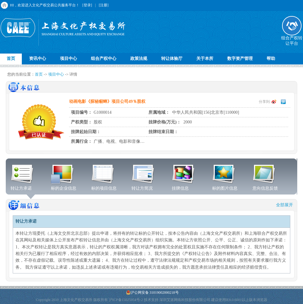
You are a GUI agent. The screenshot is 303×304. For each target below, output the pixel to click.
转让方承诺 (22, 186)
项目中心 (68, 58)
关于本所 (204, 58)
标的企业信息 (63, 186)
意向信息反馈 (265, 186)
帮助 (271, 58)
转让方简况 (143, 186)
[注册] (103, 5)
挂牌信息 (183, 186)
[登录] (87, 5)
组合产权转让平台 (291, 39)
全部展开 (284, 205)
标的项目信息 (104, 186)
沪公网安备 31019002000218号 (152, 292)
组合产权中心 (103, 58)
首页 (11, 58)
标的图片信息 (225, 186)
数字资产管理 (240, 58)
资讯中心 (37, 58)
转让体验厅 (171, 58)
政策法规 (138, 58)
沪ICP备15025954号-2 (126, 300)
